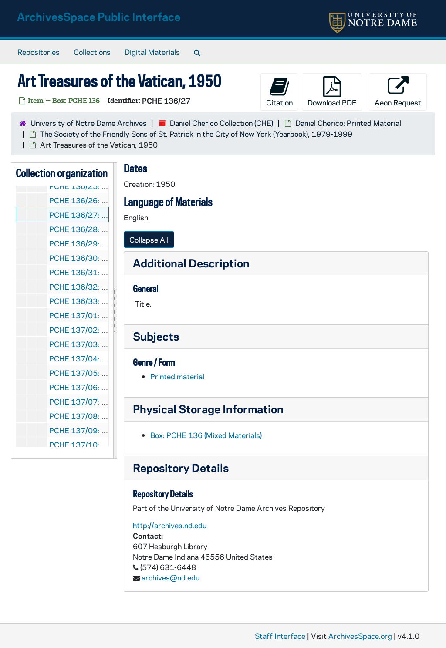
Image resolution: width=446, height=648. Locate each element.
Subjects (156, 336)
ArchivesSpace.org (360, 636)
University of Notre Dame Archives (88, 123)
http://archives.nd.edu (169, 525)
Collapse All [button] (149, 239)
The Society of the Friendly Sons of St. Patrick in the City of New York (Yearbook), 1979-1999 (196, 133)
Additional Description (191, 263)
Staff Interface (280, 636)
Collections (92, 52)
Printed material (177, 376)
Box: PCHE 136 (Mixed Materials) (206, 435)
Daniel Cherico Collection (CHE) (221, 123)
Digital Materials (152, 52)
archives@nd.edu (170, 577)
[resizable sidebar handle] (115, 310)
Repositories (38, 52)
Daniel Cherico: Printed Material (348, 123)
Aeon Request (398, 91)
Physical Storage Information (208, 409)
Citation (279, 91)
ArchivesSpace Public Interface (98, 16)
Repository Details (181, 467)
